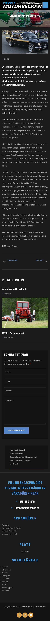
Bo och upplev (7, 588)
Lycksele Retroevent (9, 534)
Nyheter (5, 567)
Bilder (4, 585)
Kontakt (5, 582)
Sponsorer (5, 579)
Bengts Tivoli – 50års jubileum (20, 460)
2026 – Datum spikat (13, 333)
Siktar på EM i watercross (37, 262)
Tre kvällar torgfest (13, 262)
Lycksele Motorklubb (9, 531)
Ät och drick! (14, 464)
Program (5, 573)
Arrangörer (6, 576)
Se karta (25, 551)
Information (6, 570)
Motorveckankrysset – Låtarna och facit (23, 457)
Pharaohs (5, 525)
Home (8, 21)
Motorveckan (19, 21)
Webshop (5, 590)
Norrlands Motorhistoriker (11, 528)
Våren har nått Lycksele (14, 289)
